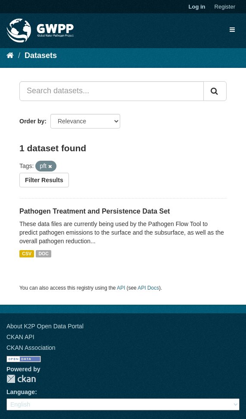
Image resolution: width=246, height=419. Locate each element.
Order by (31, 121)
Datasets (41, 55)
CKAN (21, 378)
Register (225, 6)
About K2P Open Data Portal (45, 326)
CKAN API (20, 336)
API (121, 288)
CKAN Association (31, 347)
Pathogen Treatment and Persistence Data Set (94, 211)
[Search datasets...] (111, 91)
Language (20, 391)
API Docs (148, 288)
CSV (26, 253)
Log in (197, 6)
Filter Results (44, 180)
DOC (43, 253)
